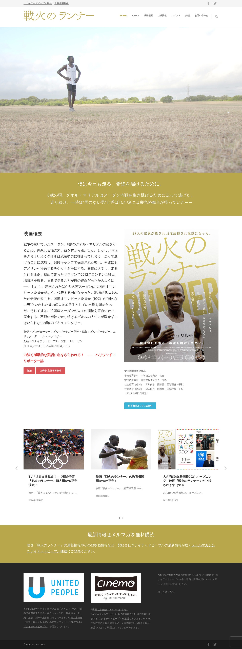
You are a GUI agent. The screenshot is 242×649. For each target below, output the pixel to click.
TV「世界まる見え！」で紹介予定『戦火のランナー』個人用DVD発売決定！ (53, 480)
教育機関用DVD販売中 (140, 405)
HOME (123, 15)
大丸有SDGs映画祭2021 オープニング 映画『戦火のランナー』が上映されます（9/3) (187, 480)
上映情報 (162, 15)
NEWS (135, 15)
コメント (176, 15)
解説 (187, 15)
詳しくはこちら (166, 591)
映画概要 (148, 15)
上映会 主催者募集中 (51, 370)
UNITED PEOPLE (35, 644)
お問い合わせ (201, 15)
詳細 (29, 370)
